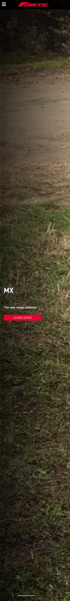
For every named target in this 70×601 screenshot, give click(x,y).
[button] (26, 595)
